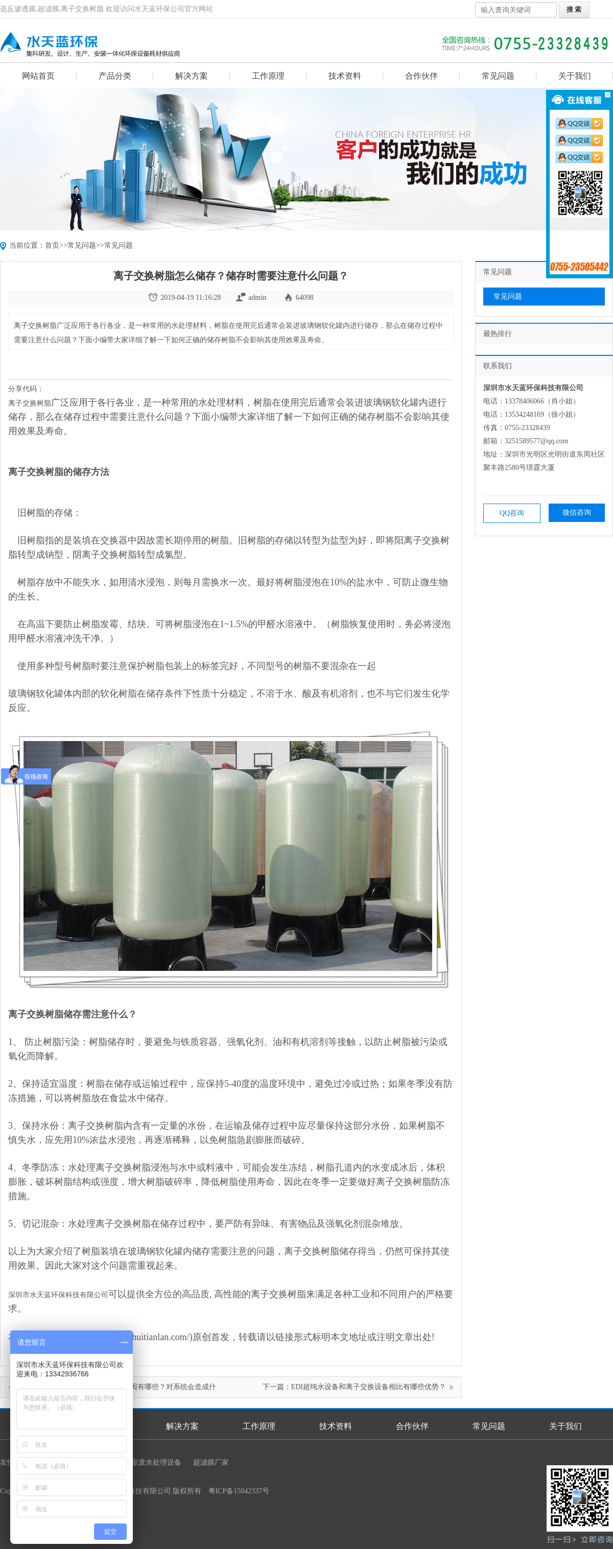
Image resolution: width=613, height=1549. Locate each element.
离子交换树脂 (29, 403)
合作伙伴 (421, 76)
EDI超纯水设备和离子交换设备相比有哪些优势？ (368, 1387)
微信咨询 (576, 512)
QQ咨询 (512, 513)
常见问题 (498, 76)
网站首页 (38, 76)
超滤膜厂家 (211, 1462)
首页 (52, 245)
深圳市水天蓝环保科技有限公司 (58, 1295)
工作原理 (268, 76)
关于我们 (574, 76)
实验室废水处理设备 (149, 1462)
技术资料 (344, 76)
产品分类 (115, 76)
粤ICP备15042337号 (239, 1491)
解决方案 (191, 76)
